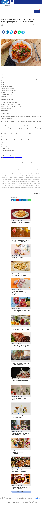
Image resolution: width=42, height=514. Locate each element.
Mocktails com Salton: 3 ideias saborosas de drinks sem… (20, 241)
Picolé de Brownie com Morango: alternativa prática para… (20, 293)
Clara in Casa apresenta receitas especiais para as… (21, 488)
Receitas (12, 25)
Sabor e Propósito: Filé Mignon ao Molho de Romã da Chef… (20, 346)
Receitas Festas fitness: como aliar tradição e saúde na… (20, 470)
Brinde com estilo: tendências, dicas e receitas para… (20, 363)
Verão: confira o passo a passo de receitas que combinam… (20, 274)
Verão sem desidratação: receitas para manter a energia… (21, 328)
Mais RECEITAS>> (21, 491)
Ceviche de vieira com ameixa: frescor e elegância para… (20, 434)
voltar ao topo (37, 193)
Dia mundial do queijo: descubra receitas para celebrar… (21, 223)
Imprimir (16, 25)
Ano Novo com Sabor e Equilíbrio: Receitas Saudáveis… (18, 452)
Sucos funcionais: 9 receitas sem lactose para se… (20, 416)
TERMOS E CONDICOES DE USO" (29, 189)
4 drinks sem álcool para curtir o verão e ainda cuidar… (21, 311)
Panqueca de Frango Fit (18, 257)
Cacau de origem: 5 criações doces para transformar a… (20, 381)
